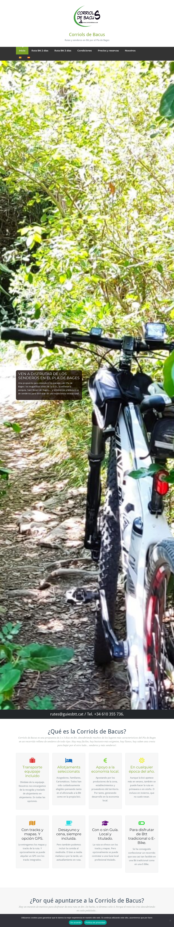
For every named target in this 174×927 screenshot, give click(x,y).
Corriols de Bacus (87, 34)
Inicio (22, 50)
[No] (170, 920)
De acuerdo (75, 922)
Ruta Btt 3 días (62, 50)
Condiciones (84, 50)
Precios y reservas (108, 50)
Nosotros (130, 50)
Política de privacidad (95, 922)
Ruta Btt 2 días (39, 50)
